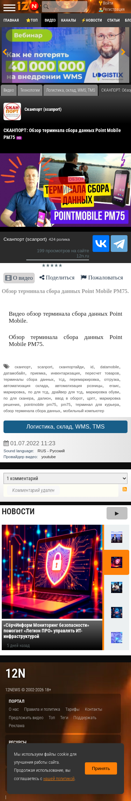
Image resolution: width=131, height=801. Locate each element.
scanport (44, 367)
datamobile (109, 367)
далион (44, 398)
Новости (18, 511)
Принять (101, 768)
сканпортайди (71, 367)
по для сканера (18, 398)
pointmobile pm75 (40, 404)
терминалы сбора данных (28, 379)
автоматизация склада (25, 386)
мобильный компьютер (83, 411)
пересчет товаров (102, 373)
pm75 (66, 404)
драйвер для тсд (67, 392)
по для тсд (38, 392)
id (92, 367)
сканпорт (23, 367)
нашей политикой (58, 778)
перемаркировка (84, 379)
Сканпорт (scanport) (42, 109)
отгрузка (111, 379)
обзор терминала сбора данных (31, 411)
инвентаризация (65, 373)
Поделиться (57, 277)
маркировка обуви (102, 392)
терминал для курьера (97, 404)
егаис (114, 386)
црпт (91, 398)
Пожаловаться (102, 277)
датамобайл (14, 373)
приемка (37, 373)
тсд (62, 379)
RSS (125, 489)
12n (15, 673)
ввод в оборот (69, 398)
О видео (19, 278)
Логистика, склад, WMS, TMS (65, 426)
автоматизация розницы (78, 386)
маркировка (13, 392)
